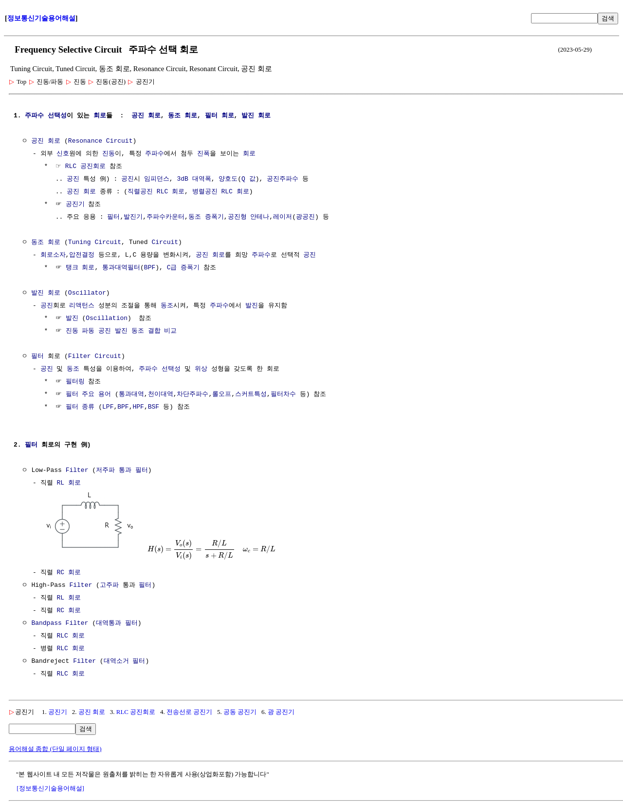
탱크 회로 (80, 267)
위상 (201, 369)
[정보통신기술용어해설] (50, 788)
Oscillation (107, 318)
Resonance (85, 141)
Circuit (119, 141)
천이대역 (160, 394)
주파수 (154, 154)
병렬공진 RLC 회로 (220, 192)
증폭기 (214, 217)
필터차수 (283, 394)
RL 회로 (68, 483)
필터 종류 (80, 407)
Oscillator (87, 293)
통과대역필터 (121, 267)
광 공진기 (281, 711)
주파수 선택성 (46, 116)
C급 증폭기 (183, 267)
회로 (99, 116)
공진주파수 (282, 179)
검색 (608, 18)
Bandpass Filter (59, 623)
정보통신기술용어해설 (41, 18)
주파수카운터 (165, 217)
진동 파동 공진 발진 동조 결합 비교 (121, 331)
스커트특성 (251, 394)
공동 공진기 (240, 711)
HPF (138, 407)
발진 (251, 305)
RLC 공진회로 (85, 166)
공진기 (75, 204)
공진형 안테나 (248, 217)
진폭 (203, 154)
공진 (137, 116)
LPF (107, 407)
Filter (79, 356)
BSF (153, 407)
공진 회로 (91, 711)
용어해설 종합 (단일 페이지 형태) (55, 748)
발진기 (133, 217)
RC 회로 (68, 572)
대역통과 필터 (117, 623)
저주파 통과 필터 (122, 470)
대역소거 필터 (125, 661)
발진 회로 (256, 116)
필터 (211, 116)
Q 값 (248, 179)
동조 (174, 116)
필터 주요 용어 (88, 394)
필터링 (75, 381)
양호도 (228, 179)
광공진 (305, 217)
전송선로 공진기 (189, 711)
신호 (62, 154)
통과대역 (131, 394)
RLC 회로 (70, 636)
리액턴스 (81, 305)
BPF (149, 267)
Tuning (79, 242)
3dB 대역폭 (194, 179)
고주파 (109, 585)
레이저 (282, 217)
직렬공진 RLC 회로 (156, 192)
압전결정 (81, 255)
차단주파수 (192, 394)
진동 (108, 154)
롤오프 (221, 394)
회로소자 (53, 255)
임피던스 (156, 179)
